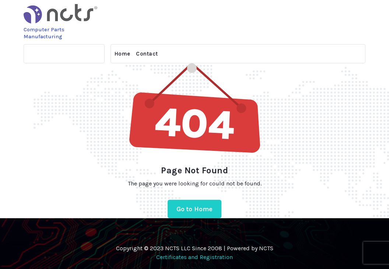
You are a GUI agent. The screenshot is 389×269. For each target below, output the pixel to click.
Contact (147, 53)
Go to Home (194, 209)
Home (122, 53)
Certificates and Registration (194, 257)
